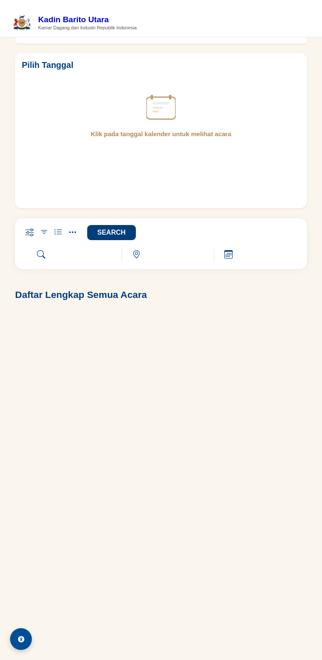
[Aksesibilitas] (21, 639)
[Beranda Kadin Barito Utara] (75, 23)
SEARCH (111, 232)
